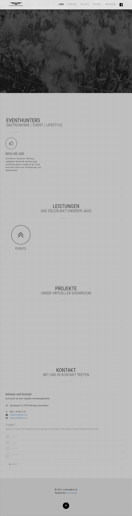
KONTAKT (97, 4)
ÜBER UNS (72, 4)
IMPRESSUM (110, 4)
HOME (61, 4)
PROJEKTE (84, 4)
